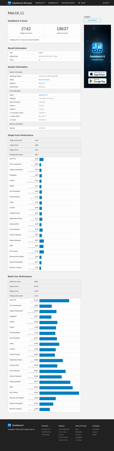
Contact (61, 435)
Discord (78, 435)
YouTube (78, 440)
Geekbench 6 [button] (39, 3)
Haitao (41, 53)
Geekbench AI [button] (53, 3)
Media (94, 435)
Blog (77, 429)
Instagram (79, 437)
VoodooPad (45, 435)
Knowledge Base (64, 429)
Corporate (95, 429)
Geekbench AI (46, 432)
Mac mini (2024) (44, 80)
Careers (95, 432)
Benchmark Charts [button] (68, 3)
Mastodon (79, 432)
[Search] (89, 3)
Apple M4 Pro (43, 95)
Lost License (63, 432)
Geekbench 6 (46, 429)
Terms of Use (63, 440)
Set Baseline (92, 20)
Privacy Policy (63, 437)
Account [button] (105, 3)
